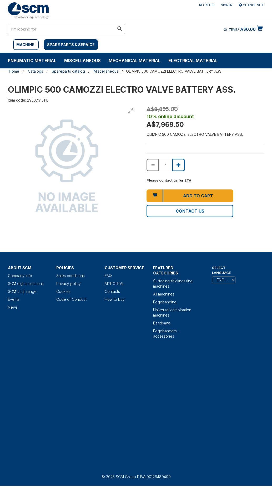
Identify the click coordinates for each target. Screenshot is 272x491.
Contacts (112, 291)
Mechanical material (134, 60)
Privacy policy (68, 283)
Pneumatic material (32, 60)
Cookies (63, 291)
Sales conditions (70, 275)
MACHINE (25, 44)
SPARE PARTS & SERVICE (71, 44)
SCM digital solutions (26, 283)
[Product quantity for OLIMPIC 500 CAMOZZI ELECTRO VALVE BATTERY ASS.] (165, 165)
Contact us (190, 211)
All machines (163, 294)
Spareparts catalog (68, 71)
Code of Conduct (71, 299)
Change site (251, 5)
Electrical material (193, 60)
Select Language (221, 270)
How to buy (115, 299)
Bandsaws (162, 323)
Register (207, 5)
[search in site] (61, 29)
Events (13, 299)
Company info (20, 275)
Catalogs (35, 71)
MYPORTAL (114, 283)
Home (14, 71)
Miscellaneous (82, 60)
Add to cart (198, 195)
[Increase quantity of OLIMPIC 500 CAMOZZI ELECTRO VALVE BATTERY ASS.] (178, 165)
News (13, 307)
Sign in (227, 5)
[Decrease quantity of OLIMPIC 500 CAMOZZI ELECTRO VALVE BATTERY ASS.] (153, 165)
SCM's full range (22, 291)
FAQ (108, 275)
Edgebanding (165, 302)
